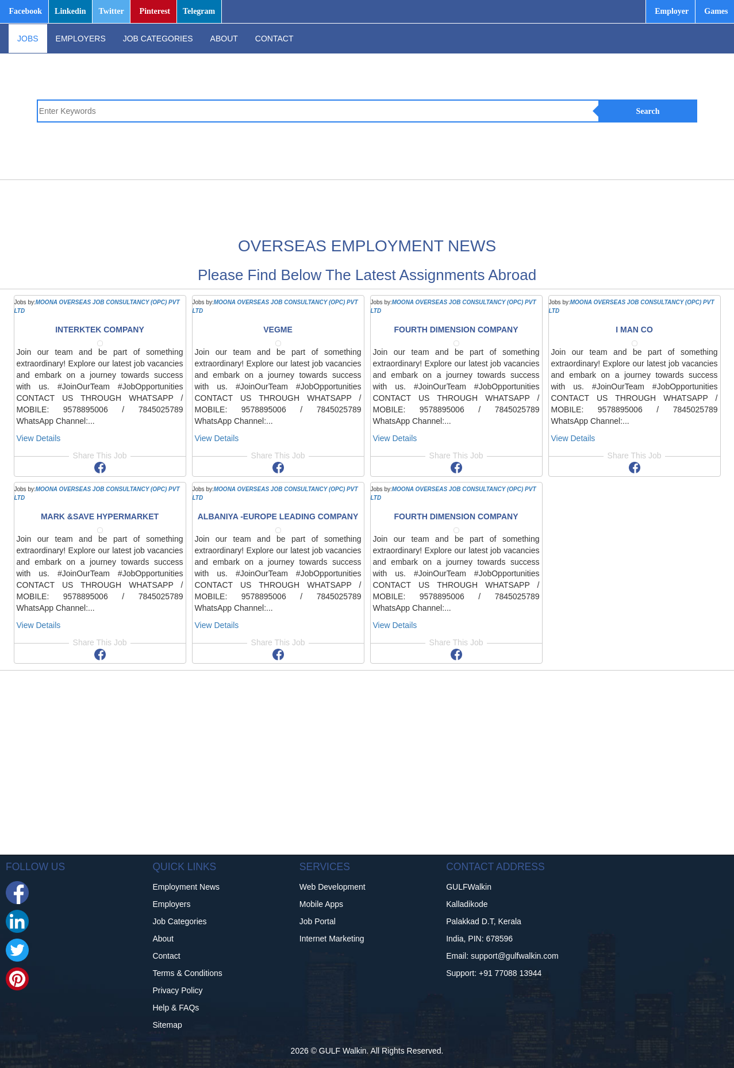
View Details (39, 438)
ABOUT (224, 38)
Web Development (332, 886)
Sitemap (167, 1024)
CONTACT (274, 38)
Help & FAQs (175, 1007)
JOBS (28, 38)
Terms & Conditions (187, 973)
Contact (166, 955)
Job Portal (317, 921)
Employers (171, 904)
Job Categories (179, 921)
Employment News (186, 886)
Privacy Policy (177, 990)
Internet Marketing (331, 938)
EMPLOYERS (81, 38)
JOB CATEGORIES (158, 38)
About (163, 938)
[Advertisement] (401, 206)
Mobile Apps (321, 904)
